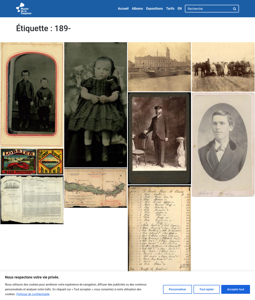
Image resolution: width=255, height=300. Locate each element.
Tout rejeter (206, 289)
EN (180, 8)
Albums (137, 8)
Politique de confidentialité (33, 294)
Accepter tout (235, 289)
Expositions (154, 8)
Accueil (123, 8)
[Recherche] (208, 8)
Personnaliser (177, 289)
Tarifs (170, 8)
